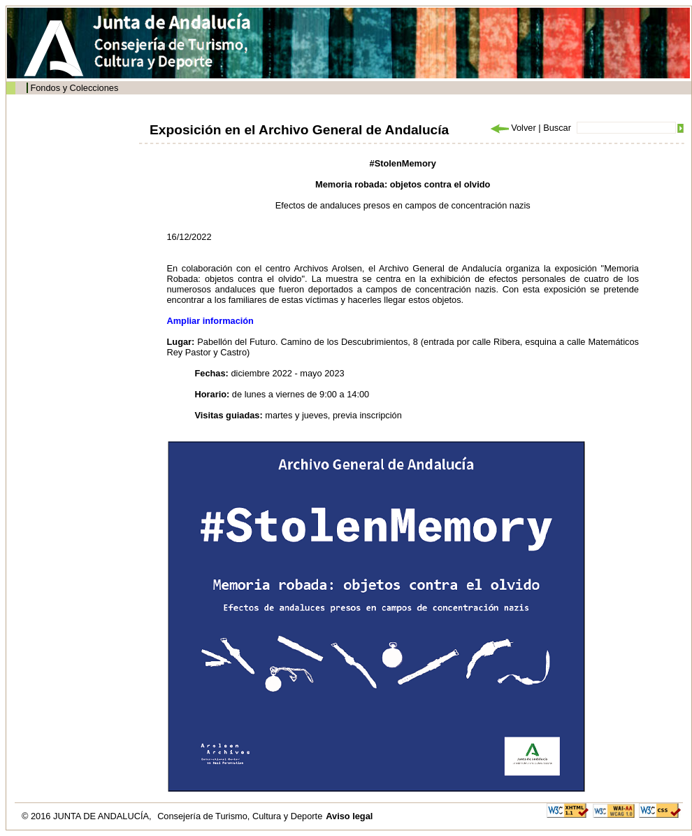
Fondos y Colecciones (74, 88)
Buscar (557, 127)
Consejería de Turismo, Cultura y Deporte (239, 816)
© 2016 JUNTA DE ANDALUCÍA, (88, 816)
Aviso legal (349, 816)
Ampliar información (210, 321)
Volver (512, 127)
